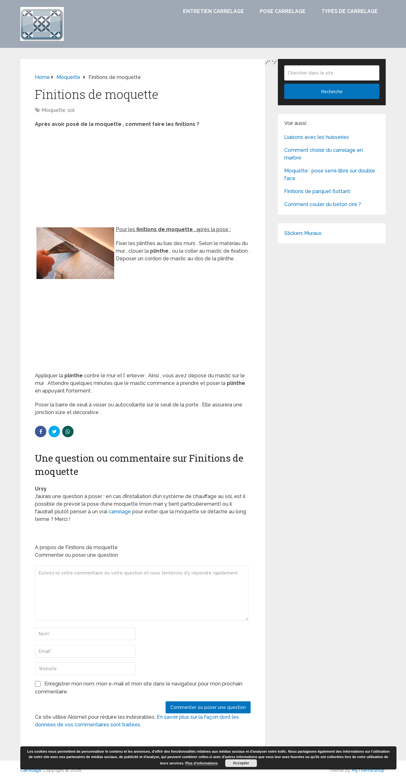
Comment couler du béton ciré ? (322, 204)
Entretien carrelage (213, 11)
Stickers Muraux (302, 233)
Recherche (332, 91)
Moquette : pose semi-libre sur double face (329, 174)
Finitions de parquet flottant (317, 191)
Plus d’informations (201, 763)
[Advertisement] (143, 178)
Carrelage (31, 770)
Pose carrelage (282, 11)
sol (71, 110)
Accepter (241, 763)
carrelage (119, 512)
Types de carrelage (349, 11)
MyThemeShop (368, 770)
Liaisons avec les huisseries (316, 137)
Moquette (53, 110)
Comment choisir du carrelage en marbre (323, 154)
